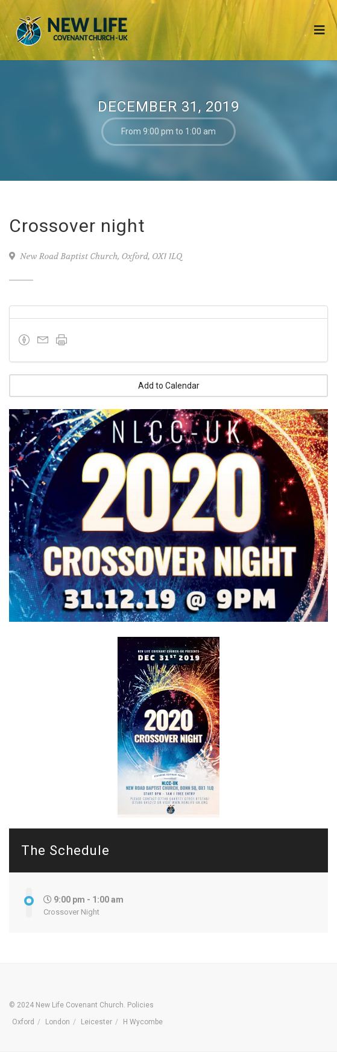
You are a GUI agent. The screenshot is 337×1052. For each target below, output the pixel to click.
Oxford (23, 1022)
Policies (140, 1005)
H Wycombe (143, 1022)
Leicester (96, 1022)
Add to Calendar (169, 385)
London (57, 1022)
